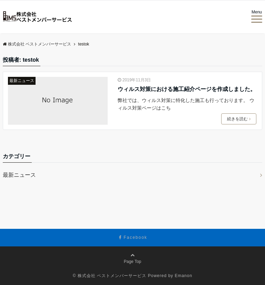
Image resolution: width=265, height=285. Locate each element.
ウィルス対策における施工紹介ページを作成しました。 (187, 89)
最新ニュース (21, 80)
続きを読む (239, 118)
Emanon (183, 275)
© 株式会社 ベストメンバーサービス (110, 275)
